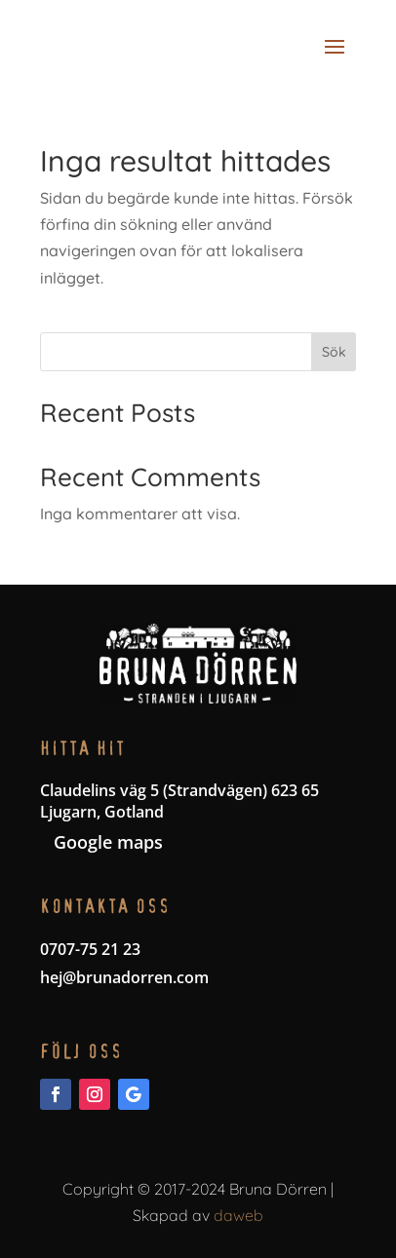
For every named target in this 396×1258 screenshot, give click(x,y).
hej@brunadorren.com (124, 977)
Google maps (108, 842)
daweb (238, 1215)
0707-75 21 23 (90, 949)
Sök (334, 352)
